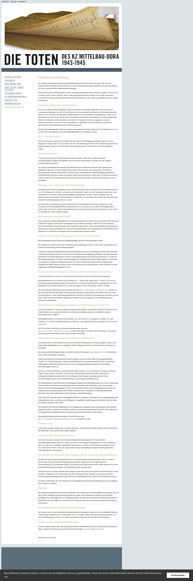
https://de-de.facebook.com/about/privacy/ (93, 290)
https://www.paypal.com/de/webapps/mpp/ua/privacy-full (58, 419)
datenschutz (88, 529)
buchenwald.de (99, 529)
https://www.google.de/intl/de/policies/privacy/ (54, 331)
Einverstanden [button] (178, 575)
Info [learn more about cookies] (6, 577)
